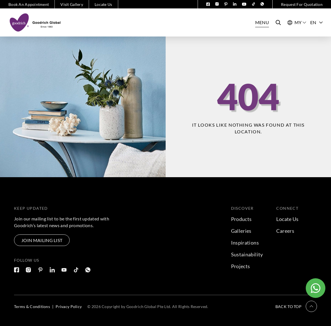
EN (316, 22)
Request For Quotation (302, 4)
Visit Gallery (71, 4)
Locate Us (103, 4)
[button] (296, 306)
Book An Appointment (28, 4)
